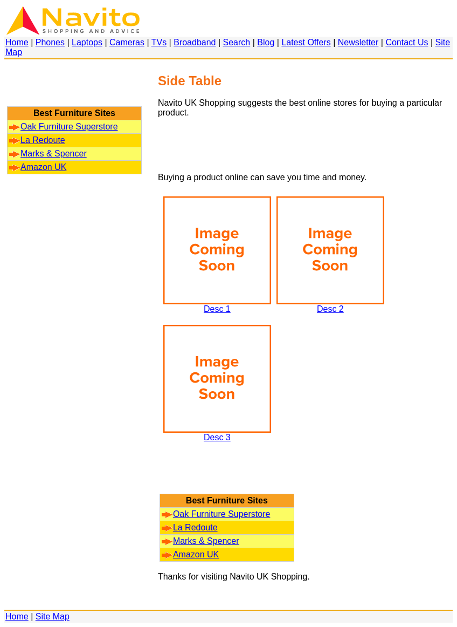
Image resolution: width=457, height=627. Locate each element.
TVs (159, 42)
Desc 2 (330, 305)
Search (237, 42)
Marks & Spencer (48, 153)
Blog (265, 42)
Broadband (195, 42)
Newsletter (358, 42)
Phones (50, 42)
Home (17, 42)
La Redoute (37, 140)
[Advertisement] (74, 88)
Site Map (53, 616)
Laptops (87, 42)
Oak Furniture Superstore (63, 126)
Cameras (126, 42)
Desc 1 (217, 305)
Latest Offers (305, 42)
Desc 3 (217, 433)
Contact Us (406, 42)
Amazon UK (37, 167)
